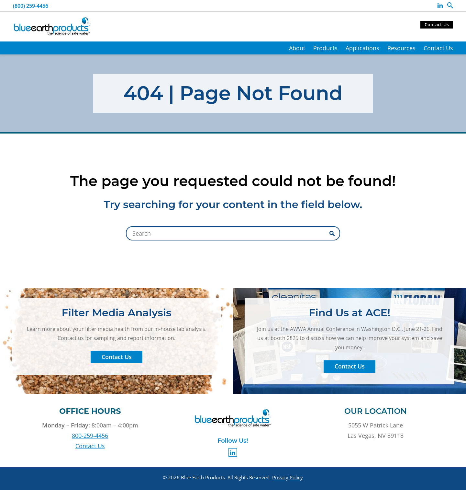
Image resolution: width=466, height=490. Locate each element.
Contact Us (437, 24)
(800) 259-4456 (30, 5)
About (297, 48)
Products (325, 48)
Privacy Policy (287, 477)
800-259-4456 (90, 435)
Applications (362, 48)
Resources (401, 48)
